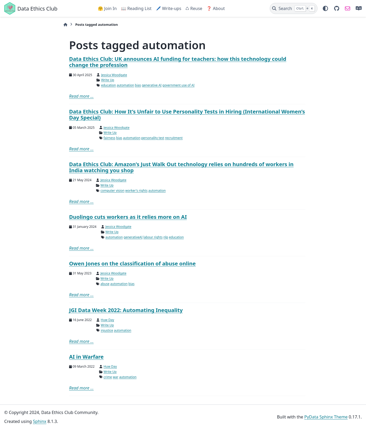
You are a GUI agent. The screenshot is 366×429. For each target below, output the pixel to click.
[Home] (65, 24)
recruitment (174, 138)
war (115, 377)
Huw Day (107, 320)
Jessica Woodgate (114, 75)
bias (138, 85)
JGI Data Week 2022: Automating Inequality (126, 310)
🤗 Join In (107, 8)
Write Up (107, 80)
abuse (104, 284)
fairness (109, 138)
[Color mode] (325, 8)
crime (108, 377)
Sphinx (39, 421)
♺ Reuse (193, 8)
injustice (107, 330)
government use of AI (178, 85)
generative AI (152, 85)
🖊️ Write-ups (168, 8)
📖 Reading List (136, 8)
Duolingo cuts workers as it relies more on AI (128, 216)
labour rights (153, 237)
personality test (152, 138)
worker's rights (136, 190)
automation (125, 85)
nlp (165, 237)
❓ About (215, 8)
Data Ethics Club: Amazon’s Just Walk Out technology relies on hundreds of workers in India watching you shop (181, 167)
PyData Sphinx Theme (326, 417)
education (108, 85)
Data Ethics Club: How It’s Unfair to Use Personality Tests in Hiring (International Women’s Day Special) (187, 114)
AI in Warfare (86, 356)
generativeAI (133, 237)
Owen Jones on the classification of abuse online (132, 263)
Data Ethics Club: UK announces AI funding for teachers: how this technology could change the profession (177, 61)
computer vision (112, 190)
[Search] (293, 8)
